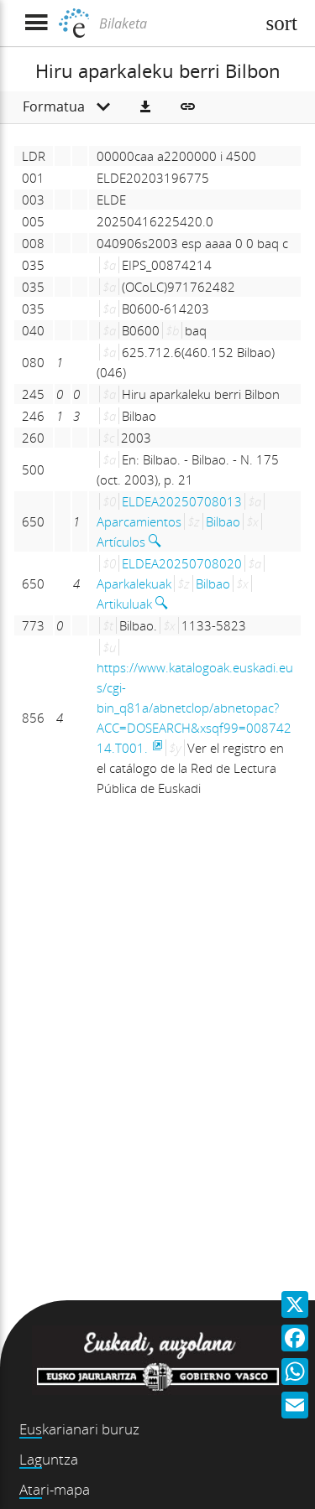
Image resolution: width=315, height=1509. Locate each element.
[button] (145, 107)
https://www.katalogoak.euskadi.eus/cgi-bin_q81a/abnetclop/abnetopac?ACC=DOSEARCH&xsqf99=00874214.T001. (195, 707)
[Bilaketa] (175, 23)
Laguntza (48, 1459)
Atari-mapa (54, 1489)
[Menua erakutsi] (36, 23)
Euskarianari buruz (79, 1429)
